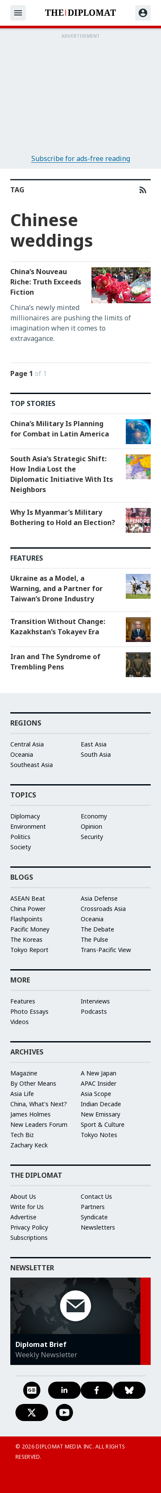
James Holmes (30, 1114)
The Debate (97, 929)
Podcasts (94, 1011)
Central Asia (27, 744)
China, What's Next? (38, 1104)
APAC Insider (98, 1083)
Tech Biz (22, 1135)
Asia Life (22, 1094)
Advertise (23, 1217)
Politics (20, 837)
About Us (23, 1196)
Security (92, 837)
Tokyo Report (29, 950)
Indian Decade (101, 1104)
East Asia (93, 744)
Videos (19, 1022)
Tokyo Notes (99, 1135)
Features (22, 1001)
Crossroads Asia (103, 909)
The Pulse (94, 939)
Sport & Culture (103, 1124)
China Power (28, 909)
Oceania (21, 754)
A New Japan (98, 1073)
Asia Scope (96, 1094)
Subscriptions (29, 1237)
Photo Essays (29, 1011)
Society (20, 847)
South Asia (96, 754)
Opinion (91, 826)
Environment (28, 826)
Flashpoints (26, 919)
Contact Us (96, 1196)
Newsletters (98, 1227)
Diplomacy (25, 816)
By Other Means (33, 1083)
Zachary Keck (29, 1145)
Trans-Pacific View (106, 950)
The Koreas (26, 939)
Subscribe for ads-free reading (80, 158)
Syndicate (94, 1217)
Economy (94, 816)
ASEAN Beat (27, 898)
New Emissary (100, 1114)
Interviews (95, 1001)
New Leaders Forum (38, 1124)
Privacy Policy (29, 1227)
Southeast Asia (31, 765)
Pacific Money (29, 929)
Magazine (23, 1073)
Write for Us (27, 1207)
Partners (93, 1207)
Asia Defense (99, 898)
